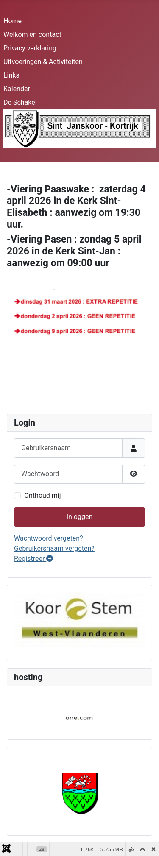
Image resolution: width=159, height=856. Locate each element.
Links (11, 75)
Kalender (16, 89)
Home (12, 21)
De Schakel (20, 102)
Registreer (33, 559)
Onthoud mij (42, 495)
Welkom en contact (32, 35)
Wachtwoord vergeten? (48, 538)
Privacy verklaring (29, 48)
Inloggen (80, 517)
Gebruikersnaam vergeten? (54, 548)
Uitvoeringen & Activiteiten (43, 62)
